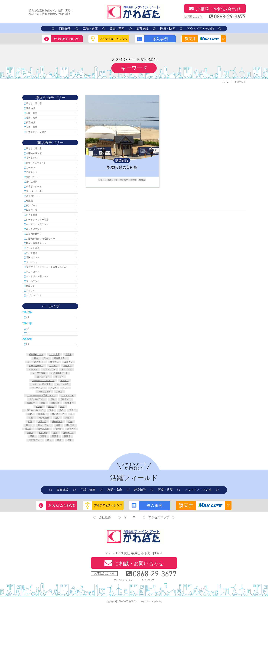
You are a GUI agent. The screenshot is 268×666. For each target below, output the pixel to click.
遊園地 (66, 492)
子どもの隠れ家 (37, 103)
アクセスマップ (158, 577)
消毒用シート (36, 207)
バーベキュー (64, 429)
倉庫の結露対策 (37, 158)
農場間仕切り (36, 394)
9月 (29, 376)
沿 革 (129, 577)
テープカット (61, 425)
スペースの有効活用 (58, 421)
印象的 (37, 453)
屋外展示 (124, 180)
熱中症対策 (34, 191)
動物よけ (64, 449)
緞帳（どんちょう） (40, 169)
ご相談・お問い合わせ (218, 9)
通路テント (34, 314)
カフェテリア (64, 413)
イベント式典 (36, 266)
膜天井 (36, 488)
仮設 (32, 445)
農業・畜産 (117, 28)
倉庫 (33, 449)
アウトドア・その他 (200, 28)
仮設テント (110, 180)
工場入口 (58, 398)
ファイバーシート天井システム (50, 437)
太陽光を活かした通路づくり (46, 256)
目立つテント (63, 476)
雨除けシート (36, 185)
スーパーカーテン (39, 202)
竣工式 (64, 480)
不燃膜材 (31, 406)
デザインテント (37, 324)
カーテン (33, 175)
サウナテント (36, 164)
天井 (64, 453)
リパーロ (62, 402)
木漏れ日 (46, 472)
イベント (47, 406)
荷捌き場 (51, 488)
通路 (52, 492)
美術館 (136, 180)
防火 (38, 499)
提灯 (52, 468)
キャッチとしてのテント (58, 417)
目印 (32, 476)
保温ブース (34, 223)
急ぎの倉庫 (37, 468)
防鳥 (50, 499)
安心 (71, 456)
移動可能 (49, 480)
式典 (65, 464)
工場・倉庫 (90, 28)
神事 (34, 480)
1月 (29, 364)
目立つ (45, 476)
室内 (49, 460)
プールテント (36, 308)
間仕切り (42, 398)
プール (50, 433)
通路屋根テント (40, 386)
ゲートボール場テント (42, 303)
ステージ (35, 421)
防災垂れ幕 (34, 229)
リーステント (38, 441)
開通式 (32, 496)
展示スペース (40, 464)
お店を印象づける (39, 413)
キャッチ (33, 417)
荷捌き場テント (37, 245)
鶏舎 (51, 390)
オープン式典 (60, 410)
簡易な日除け (35, 484)
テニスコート (36, 297)
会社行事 (65, 445)
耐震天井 (68, 484)
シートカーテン (42, 402)
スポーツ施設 (39, 425)
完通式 (36, 460)
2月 (29, 359)
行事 (65, 488)
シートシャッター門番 (42, 234)
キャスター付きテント (42, 239)
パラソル (33, 319)
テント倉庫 (34, 272)
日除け (66, 468)
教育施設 (142, 28)
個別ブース (34, 218)
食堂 (61, 499)
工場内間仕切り (37, 250)
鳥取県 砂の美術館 (122, 167)
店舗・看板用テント (40, 261)
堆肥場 (31, 212)
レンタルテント (61, 441)
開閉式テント (36, 277)
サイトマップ (151, 638)
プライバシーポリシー (122, 638)
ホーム (224, 82)
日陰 (32, 472)
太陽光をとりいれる (38, 456)
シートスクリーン (61, 394)
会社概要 (105, 577)
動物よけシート (37, 196)
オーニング (34, 283)
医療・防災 (167, 28)
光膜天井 (47, 449)
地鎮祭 (51, 453)
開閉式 (146, 180)
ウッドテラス (67, 406)
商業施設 (65, 28)
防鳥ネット (34, 180)
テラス (32, 429)
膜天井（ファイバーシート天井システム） (49, 290)
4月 (29, 347)
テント (98, 180)
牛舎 (63, 390)
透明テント (37, 492)
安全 (59, 456)
